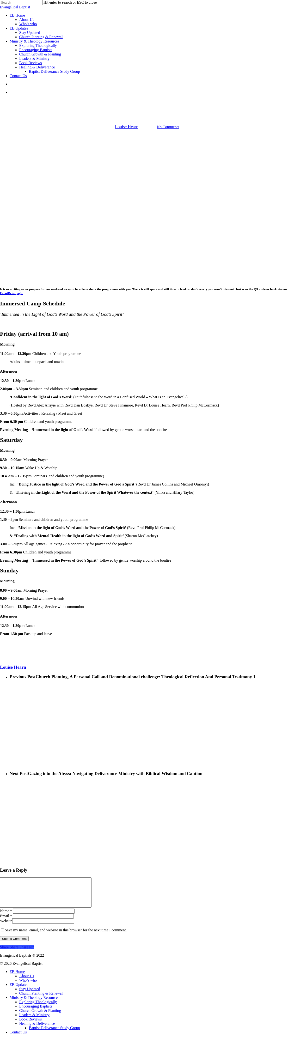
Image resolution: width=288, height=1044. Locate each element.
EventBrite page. (11, 293)
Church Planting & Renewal (41, 999)
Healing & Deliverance (37, 1029)
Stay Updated (29, 995)
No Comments (168, 127)
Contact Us (18, 1038)
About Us (26, 982)
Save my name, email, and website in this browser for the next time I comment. (66, 936)
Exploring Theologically (38, 1008)
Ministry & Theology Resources (34, 1003)
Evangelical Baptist (15, 7)
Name (6, 917)
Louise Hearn (126, 126)
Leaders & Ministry (34, 1021)
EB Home (17, 977)
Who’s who (28, 986)
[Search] (21, 2)
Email (6, 922)
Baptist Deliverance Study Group (54, 1034)
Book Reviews (30, 1025)
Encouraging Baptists (35, 1012)
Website (6, 927)
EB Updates (143, 102)
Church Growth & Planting (40, 1016)
